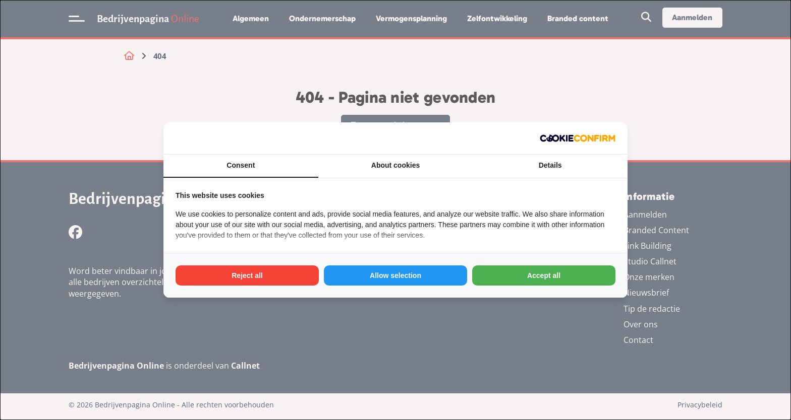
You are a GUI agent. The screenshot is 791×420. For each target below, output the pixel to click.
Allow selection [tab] (395, 275)
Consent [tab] (241, 165)
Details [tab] (550, 165)
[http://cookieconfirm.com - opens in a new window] (577, 138)
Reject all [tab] (247, 275)
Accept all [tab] (543, 275)
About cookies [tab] (395, 165)
